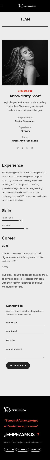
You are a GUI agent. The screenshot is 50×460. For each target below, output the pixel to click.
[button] (22, 434)
